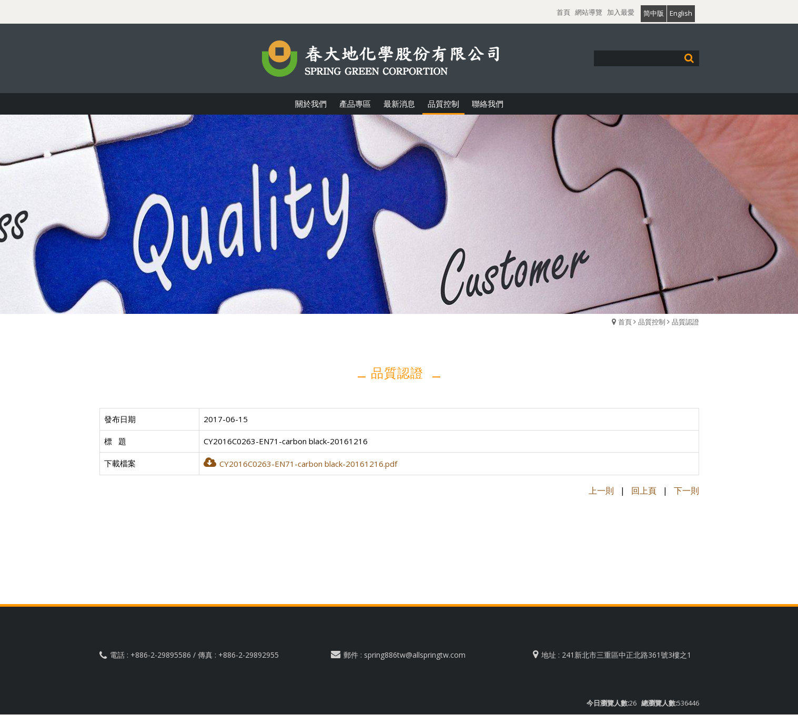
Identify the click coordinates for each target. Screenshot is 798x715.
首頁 (625, 321)
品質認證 (685, 321)
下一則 (686, 490)
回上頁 (643, 490)
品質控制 (651, 321)
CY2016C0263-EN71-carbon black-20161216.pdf (300, 463)
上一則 (601, 490)
